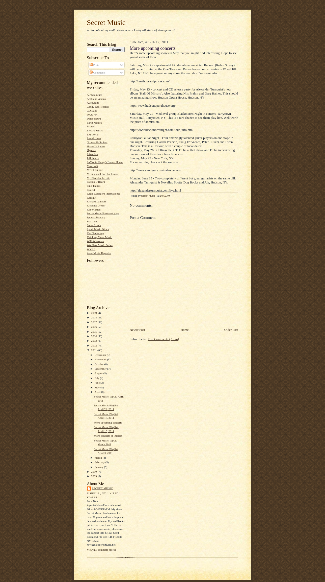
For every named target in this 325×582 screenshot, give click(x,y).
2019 (94, 312)
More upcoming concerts (108, 422)
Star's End (92, 221)
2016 (94, 326)
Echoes (91, 126)
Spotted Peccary (96, 217)
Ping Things (93, 185)
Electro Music (95, 130)
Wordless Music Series (100, 245)
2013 (94, 340)
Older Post (231, 330)
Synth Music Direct (98, 229)
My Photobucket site (98, 177)
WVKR (91, 248)
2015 (94, 331)
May (97, 387)
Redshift (91, 197)
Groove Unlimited (97, 142)
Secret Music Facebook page (103, 213)
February (100, 462)
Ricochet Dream (96, 205)
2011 (94, 350)
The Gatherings (95, 233)
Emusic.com (94, 138)
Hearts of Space (96, 146)
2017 (94, 322)
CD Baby (92, 110)
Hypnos (91, 150)
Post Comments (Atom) (163, 339)
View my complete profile (101, 549)
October (99, 364)
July (97, 378)
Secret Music (106, 22)
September (101, 368)
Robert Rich (93, 209)
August (99, 373)
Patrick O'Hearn (96, 181)
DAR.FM (92, 114)
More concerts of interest (108, 435)
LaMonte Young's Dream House (105, 162)
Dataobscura (94, 118)
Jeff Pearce (93, 157)
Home (185, 330)
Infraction (92, 154)
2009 (94, 476)
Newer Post (137, 330)
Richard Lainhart (96, 201)
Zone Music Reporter (99, 252)
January (99, 467)
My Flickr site (95, 169)
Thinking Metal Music (99, 237)
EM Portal (92, 134)
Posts (94, 64)
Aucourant (93, 102)
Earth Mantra (94, 122)
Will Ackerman (95, 241)
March (99, 457)
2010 (94, 471)
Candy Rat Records (98, 106)
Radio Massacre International (103, 193)
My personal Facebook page (103, 173)
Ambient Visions (96, 98)
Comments (97, 72)
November (101, 359)
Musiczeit (92, 166)
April (98, 391)
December (101, 354)
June (97, 382)
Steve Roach (94, 225)
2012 (94, 345)
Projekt (91, 189)
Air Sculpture (94, 94)
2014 (94, 336)
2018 (94, 317)
